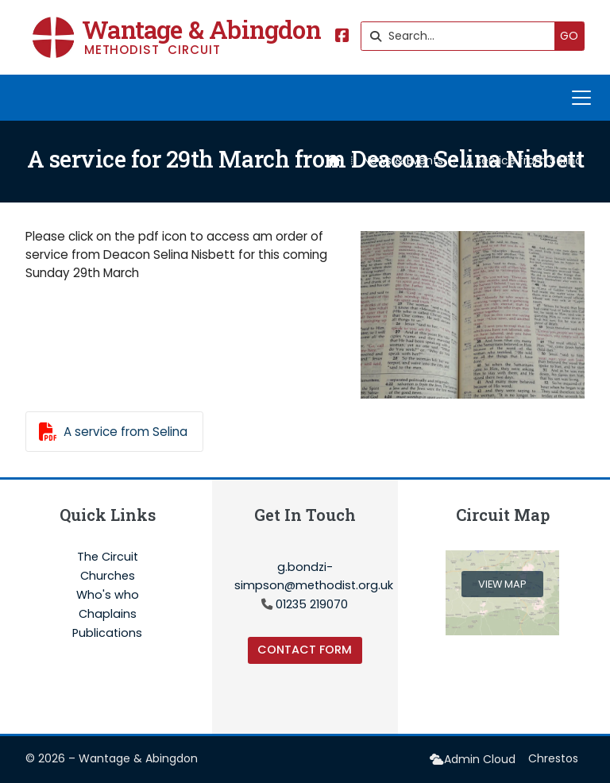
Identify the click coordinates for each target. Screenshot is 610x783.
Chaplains (108, 615)
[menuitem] (472, 759)
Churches (107, 576)
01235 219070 (312, 604)
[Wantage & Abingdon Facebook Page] (342, 37)
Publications (107, 633)
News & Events (403, 160)
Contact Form (304, 650)
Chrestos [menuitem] (553, 758)
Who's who (107, 595)
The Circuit (107, 557)
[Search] (461, 36)
